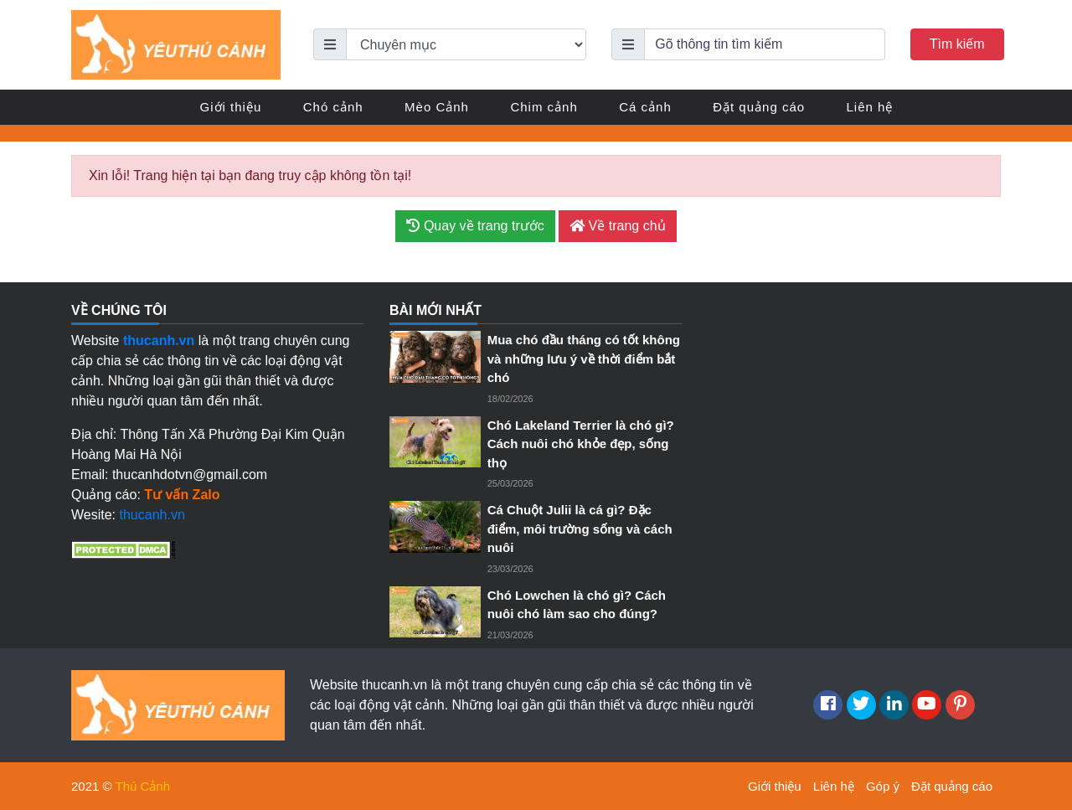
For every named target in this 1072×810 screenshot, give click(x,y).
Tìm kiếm (957, 44)
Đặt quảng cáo (759, 107)
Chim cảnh (543, 107)
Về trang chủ (617, 226)
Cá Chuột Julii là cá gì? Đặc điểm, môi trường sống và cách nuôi (580, 529)
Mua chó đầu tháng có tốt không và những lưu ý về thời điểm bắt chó (583, 358)
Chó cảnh (333, 107)
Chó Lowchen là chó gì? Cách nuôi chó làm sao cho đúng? (576, 605)
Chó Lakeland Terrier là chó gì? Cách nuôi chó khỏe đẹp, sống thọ (580, 444)
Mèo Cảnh (437, 107)
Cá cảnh (645, 107)
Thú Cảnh (143, 786)
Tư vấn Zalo (181, 495)
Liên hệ (870, 107)
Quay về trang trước (475, 226)
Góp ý (882, 786)
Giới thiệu (231, 107)
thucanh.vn (152, 515)
